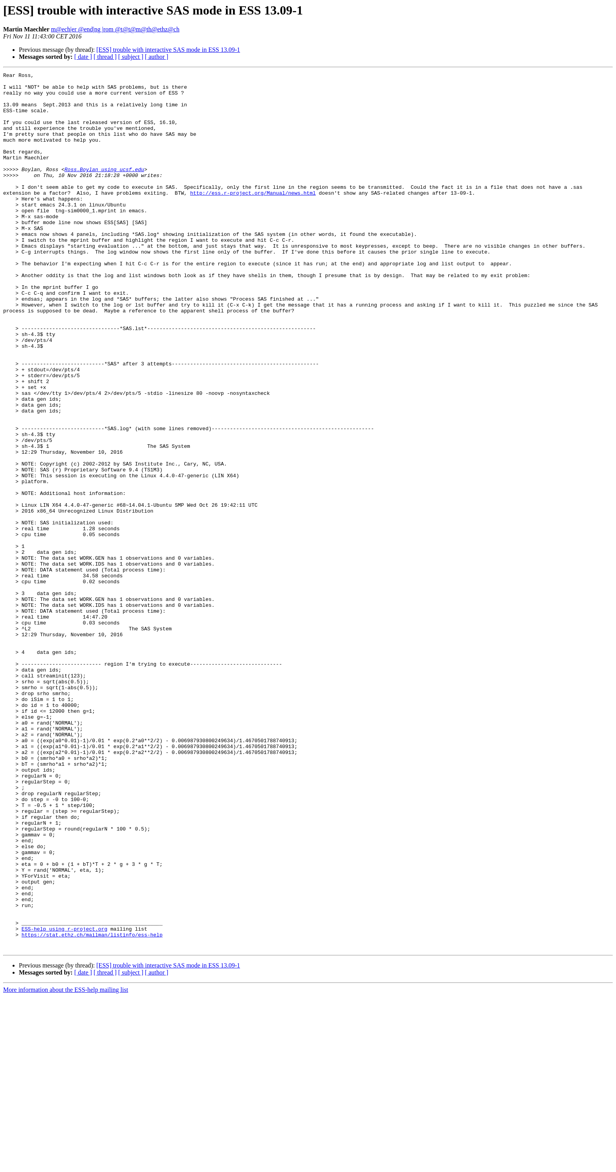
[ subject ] (130, 56)
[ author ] (157, 56)
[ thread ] (105, 56)
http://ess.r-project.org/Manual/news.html (253, 217)
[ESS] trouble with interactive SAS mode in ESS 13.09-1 (168, 49)
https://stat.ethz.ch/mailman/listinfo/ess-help (92, 1107)
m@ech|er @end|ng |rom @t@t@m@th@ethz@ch (115, 29)
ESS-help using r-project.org (64, 1100)
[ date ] (83, 56)
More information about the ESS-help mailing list (65, 1165)
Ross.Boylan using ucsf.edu (104, 189)
